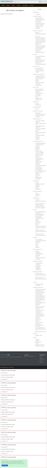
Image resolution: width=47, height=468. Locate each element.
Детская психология (39, 155)
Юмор (35, 337)
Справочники (38, 268)
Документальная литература (38, 74)
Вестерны (37, 199)
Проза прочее (38, 222)
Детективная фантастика (40, 295)
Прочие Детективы (39, 48)
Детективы (37, 36)
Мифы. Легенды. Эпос (39, 277)
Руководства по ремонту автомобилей (42, 361)
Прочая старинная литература (41, 278)
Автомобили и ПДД (39, 284)
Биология (37, 145)
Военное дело (36, 12)
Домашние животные (39, 89)
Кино (36, 243)
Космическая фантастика (40, 302)
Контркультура (38, 216)
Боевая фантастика (39, 290)
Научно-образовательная (38, 141)
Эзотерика (37, 259)
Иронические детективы (40, 37)
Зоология (37, 156)
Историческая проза (39, 214)
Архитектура (38, 285)
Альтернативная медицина (40, 143)
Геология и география (39, 152)
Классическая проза (39, 215)
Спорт (37, 97)
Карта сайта (42, 356)
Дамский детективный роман (41, 33)
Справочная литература (38, 261)
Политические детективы (40, 45)
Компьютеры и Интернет (38, 111)
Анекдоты (37, 339)
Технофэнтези (38, 319)
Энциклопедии (38, 269)
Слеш (37, 133)
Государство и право (39, 153)
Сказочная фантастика (39, 314)
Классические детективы (40, 40)
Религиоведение (38, 169)
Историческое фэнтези (40, 299)
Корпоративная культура (40, 19)
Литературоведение (39, 159)
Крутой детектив (38, 43)
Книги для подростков (39, 70)
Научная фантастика (39, 310)
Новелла (37, 219)
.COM (7, 1)
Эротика (37, 139)
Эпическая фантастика (39, 327)
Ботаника (37, 149)
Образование (36, 180)
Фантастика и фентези (37, 287)
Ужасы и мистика (39, 322)
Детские (35, 54)
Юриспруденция (38, 177)
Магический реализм (39, 218)
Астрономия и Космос (39, 144)
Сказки (37, 72)
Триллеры (37, 51)
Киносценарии (38, 104)
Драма (37, 103)
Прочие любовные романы (40, 132)
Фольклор (35, 333)
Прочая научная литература (40, 165)
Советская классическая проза (41, 231)
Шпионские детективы (40, 52)
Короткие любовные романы (41, 123)
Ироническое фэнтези (39, 298)
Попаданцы (38, 311)
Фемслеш (37, 137)
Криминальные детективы (40, 41)
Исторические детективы (40, 39)
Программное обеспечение (40, 114)
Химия (37, 176)
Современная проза (39, 234)
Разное (37, 108)
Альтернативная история (40, 289)
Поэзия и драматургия (37, 191)
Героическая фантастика (40, 291)
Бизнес (37, 182)
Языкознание (38, 178)
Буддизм (37, 251)
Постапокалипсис (39, 313)
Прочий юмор (38, 342)
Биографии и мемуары (40, 76)
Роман (37, 224)
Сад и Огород (38, 95)
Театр (37, 245)
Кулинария (37, 91)
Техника (35, 282)
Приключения (36, 197)
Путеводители (38, 265)
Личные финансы (39, 20)
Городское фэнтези (39, 293)
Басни (37, 193)
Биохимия (37, 148)
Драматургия (36, 101)
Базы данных (38, 112)
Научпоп (37, 81)
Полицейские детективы (40, 47)
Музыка (37, 244)
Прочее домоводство (39, 93)
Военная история (39, 151)
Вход (12, 367)
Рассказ (37, 223)
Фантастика (38, 323)
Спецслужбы (38, 14)
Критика (37, 79)
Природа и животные (39, 205)
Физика (37, 173)
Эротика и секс (38, 99)
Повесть (37, 220)
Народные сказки (39, 335)
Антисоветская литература (40, 211)
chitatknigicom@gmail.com (30, 356)
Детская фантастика (39, 68)
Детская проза (38, 58)
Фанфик (37, 247)
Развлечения (38, 94)
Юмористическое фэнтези (40, 331)
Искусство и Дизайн (39, 78)
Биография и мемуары (40, 184)
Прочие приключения (39, 206)
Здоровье (37, 185)
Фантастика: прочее (39, 324)
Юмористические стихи (40, 346)
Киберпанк (37, 301)
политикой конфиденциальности (18, 463)
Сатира (37, 343)
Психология (38, 189)
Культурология (38, 157)
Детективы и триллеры (38, 30)
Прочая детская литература (40, 64)
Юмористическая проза (40, 344)
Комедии (37, 340)
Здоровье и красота (39, 90)
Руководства (38, 266)
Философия (38, 174)
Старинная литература (37, 271)
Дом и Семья (36, 87)
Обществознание (39, 161)
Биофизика (37, 147)
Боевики (37, 32)
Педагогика (38, 162)
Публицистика (38, 85)
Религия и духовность (37, 249)
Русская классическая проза (41, 226)
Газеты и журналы (39, 239)
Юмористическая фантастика (41, 328)
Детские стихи (38, 62)
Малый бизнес (38, 22)
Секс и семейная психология (41, 170)
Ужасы (37, 321)
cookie (10, 461)
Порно (37, 131)
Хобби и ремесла (39, 98)
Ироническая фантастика (40, 297)
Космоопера (38, 303)
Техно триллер (38, 49)
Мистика (37, 309)
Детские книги (36, 66)
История (37, 186)
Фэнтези (37, 326)
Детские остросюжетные (40, 60)
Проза (35, 209)
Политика (37, 164)
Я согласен (5, 465)
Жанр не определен (37, 107)
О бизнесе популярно (39, 24)
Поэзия (37, 195)
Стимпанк (37, 318)
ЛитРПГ (37, 305)
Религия (37, 256)
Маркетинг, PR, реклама (40, 23)
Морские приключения (40, 203)
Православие (38, 252)
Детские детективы (39, 69)
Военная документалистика (40, 77)
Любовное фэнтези (39, 307)
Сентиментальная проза (40, 230)
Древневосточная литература (41, 274)
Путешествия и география (40, 207)
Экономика (38, 28)
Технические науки (39, 172)
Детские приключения (40, 61)
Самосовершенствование (40, 257)
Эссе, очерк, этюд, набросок (40, 235)
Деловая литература (37, 16)
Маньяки (37, 44)
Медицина (37, 160)
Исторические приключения (41, 201)
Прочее (35, 237)
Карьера (37, 187)
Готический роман (39, 294)
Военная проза (38, 212)
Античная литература (39, 273)
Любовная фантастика (39, 306)
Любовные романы (37, 118)
